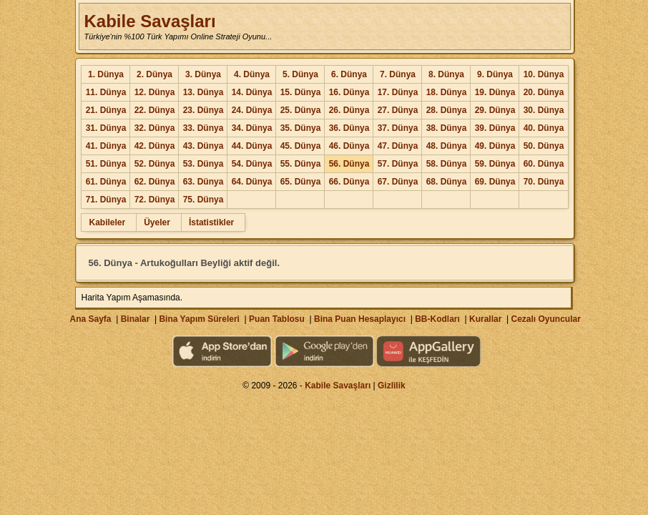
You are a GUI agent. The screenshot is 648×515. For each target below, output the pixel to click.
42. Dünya (154, 146)
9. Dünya (495, 74)
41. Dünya (106, 146)
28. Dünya (446, 110)
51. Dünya (106, 164)
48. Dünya (446, 146)
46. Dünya (349, 146)
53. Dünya (203, 164)
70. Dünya (544, 182)
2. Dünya (154, 74)
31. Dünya (106, 128)
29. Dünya (495, 110)
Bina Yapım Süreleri (199, 319)
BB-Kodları (437, 319)
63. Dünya (203, 182)
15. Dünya (300, 92)
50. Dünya (544, 146)
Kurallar (485, 319)
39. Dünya (495, 128)
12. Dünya (154, 92)
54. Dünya (252, 164)
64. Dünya (252, 182)
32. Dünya (154, 128)
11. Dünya (106, 92)
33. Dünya (203, 128)
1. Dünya (106, 74)
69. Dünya (495, 182)
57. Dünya (398, 164)
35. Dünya (300, 128)
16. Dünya (349, 92)
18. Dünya (446, 92)
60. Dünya (544, 164)
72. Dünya (154, 200)
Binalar (135, 319)
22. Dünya (154, 110)
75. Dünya (203, 200)
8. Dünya (446, 74)
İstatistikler (211, 222)
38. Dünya (446, 128)
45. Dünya (300, 146)
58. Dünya (446, 164)
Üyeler (157, 222)
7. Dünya (398, 74)
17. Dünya (398, 92)
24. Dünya (252, 110)
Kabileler (107, 222)
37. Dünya (398, 128)
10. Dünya (544, 74)
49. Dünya (495, 146)
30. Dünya (544, 110)
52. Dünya (154, 164)
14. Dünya (252, 92)
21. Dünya (106, 110)
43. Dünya (203, 146)
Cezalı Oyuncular (545, 319)
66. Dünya (349, 182)
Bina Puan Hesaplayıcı (360, 319)
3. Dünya (203, 74)
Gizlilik (392, 386)
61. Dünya (106, 182)
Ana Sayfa (90, 319)
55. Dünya (300, 164)
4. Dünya (252, 74)
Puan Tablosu (277, 319)
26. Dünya (349, 110)
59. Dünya (495, 164)
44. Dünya (252, 146)
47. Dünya (398, 146)
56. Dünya (349, 164)
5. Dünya (300, 74)
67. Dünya (398, 182)
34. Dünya (252, 128)
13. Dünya (203, 92)
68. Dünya (446, 182)
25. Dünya (300, 110)
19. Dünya (495, 92)
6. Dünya (349, 74)
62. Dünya (154, 182)
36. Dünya (349, 128)
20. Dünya (544, 92)
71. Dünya (106, 200)
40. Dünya (544, 128)
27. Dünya (398, 110)
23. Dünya (203, 110)
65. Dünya (300, 182)
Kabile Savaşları (149, 21)
